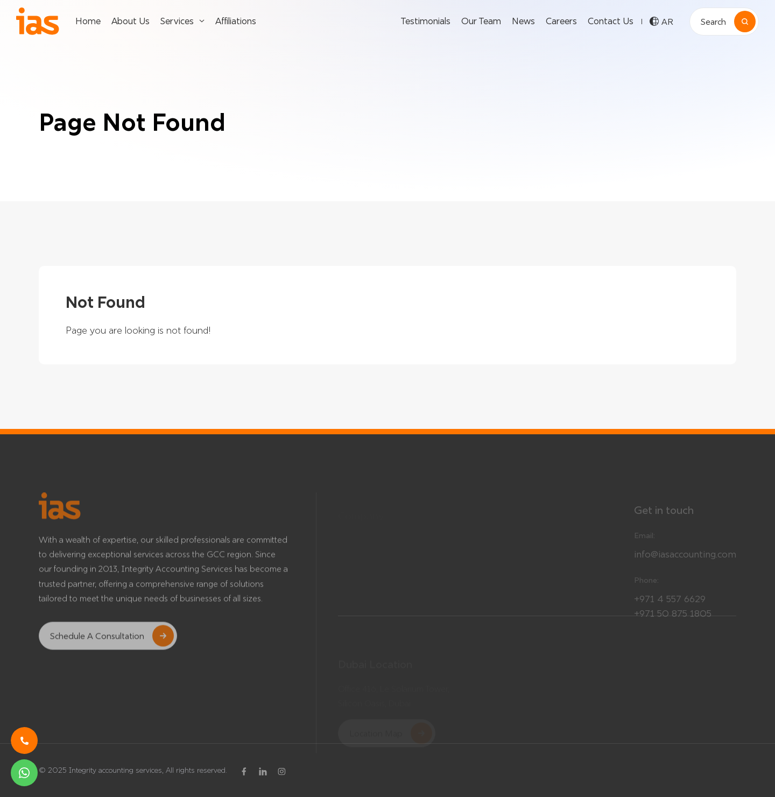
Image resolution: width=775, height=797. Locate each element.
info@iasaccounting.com (685, 559)
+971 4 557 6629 (670, 604)
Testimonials (425, 20)
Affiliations (235, 20)
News (523, 20)
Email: (644, 541)
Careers (561, 20)
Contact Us (610, 20)
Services (177, 20)
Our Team (481, 20)
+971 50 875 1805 (672, 618)
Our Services (507, 535)
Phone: (646, 585)
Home (88, 20)
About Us (130, 20)
